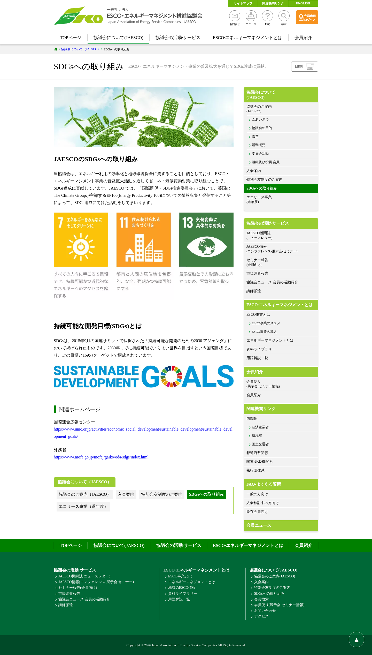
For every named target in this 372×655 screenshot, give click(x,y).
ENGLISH (303, 3)
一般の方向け (257, 494)
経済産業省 (260, 427)
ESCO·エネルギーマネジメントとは (247, 37)
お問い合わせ (265, 611)
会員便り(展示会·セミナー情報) (279, 605)
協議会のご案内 (281, 109)
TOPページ (70, 37)
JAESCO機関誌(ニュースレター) (84, 576)
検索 (284, 18)
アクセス (251, 18)
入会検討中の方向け (262, 503)
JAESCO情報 (281, 249)
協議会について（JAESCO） (84, 482)
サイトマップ (243, 3)
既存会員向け (257, 512)
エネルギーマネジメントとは (269, 340)
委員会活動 (260, 153)
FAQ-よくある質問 (263, 484)
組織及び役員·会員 (266, 162)
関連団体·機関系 (259, 462)
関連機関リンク (273, 3)
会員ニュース (258, 525)
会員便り (281, 384)
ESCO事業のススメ (266, 323)
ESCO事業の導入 (264, 332)
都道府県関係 (257, 453)
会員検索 (261, 599)
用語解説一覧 (257, 358)
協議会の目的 (262, 128)
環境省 (257, 436)
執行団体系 (255, 470)
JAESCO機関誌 (281, 235)
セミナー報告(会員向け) (77, 588)
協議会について (281, 95)
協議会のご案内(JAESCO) (274, 576)
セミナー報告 (281, 262)
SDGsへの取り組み (261, 188)
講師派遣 (253, 291)
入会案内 (253, 171)
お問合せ (234, 18)
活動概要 (258, 145)
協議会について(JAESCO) (118, 37)
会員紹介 (303, 37)
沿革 (255, 136)
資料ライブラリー (260, 349)
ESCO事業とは (258, 315)
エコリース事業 (281, 199)
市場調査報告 (257, 273)
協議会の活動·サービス (178, 37)
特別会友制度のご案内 (264, 180)
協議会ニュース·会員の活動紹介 (272, 282)
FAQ (267, 18)
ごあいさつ (260, 119)
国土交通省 (260, 444)
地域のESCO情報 (182, 588)
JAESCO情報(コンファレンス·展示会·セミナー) (96, 582)
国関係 (251, 418)
